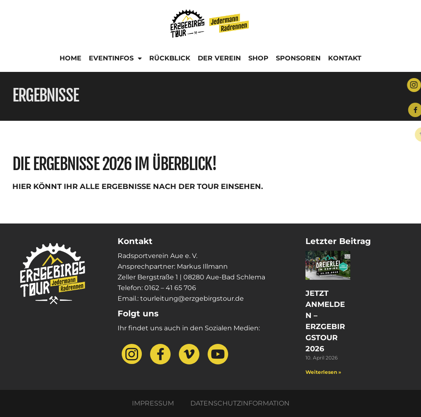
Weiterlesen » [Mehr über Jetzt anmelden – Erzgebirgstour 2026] (323, 372)
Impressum (153, 403)
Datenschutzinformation (239, 403)
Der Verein (219, 58)
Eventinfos (115, 58)
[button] (18, 399)
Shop (258, 58)
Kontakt (344, 58)
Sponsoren (298, 58)
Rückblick (169, 58)
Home (70, 58)
